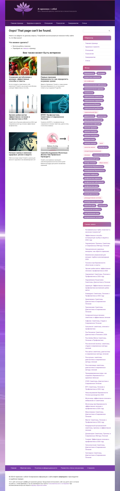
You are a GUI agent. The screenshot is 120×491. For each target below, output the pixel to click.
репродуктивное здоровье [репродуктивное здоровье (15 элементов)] (93, 202)
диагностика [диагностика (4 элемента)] (102, 116)
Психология (60, 23)
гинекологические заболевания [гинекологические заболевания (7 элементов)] (95, 85)
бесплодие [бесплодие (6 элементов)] (101, 73)
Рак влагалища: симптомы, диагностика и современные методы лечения (95, 367)
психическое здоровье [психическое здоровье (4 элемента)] (92, 190)
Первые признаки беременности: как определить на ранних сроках (54, 79)
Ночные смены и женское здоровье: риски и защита (20, 154)
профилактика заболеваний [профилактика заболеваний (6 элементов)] (94, 182)
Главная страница (17, 23)
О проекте (90, 468)
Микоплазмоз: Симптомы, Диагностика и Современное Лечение (95, 414)
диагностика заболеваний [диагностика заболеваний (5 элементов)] (93, 120)
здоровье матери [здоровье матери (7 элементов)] (90, 143)
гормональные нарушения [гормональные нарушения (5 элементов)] (93, 100)
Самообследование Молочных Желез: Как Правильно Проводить (54, 155)
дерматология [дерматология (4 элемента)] (89, 116)
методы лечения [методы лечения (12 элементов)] (90, 163)
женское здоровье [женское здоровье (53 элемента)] (90, 128)
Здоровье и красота (34, 23)
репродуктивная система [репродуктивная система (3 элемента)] (92, 198)
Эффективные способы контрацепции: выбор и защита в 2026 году (97, 238)
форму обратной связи (39, 485)
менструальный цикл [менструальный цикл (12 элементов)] (91, 159)
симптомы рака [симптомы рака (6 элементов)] (89, 205)
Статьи (84, 23)
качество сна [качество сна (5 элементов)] (103, 147)
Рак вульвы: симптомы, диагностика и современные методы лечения (95, 359)
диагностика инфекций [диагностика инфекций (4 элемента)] (92, 124)
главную (26, 48)
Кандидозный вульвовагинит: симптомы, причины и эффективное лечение (98, 428)
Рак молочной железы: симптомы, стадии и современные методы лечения (97, 346)
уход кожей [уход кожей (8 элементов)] (102, 205)
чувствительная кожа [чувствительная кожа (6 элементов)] (91, 213)
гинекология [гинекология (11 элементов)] (88, 93)
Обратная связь (25, 468)
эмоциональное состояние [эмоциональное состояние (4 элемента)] (93, 217)
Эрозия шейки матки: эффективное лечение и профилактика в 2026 (19, 117)
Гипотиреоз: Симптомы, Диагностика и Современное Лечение (95, 455)
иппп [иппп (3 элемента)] (101, 143)
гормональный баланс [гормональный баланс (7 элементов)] (92, 104)
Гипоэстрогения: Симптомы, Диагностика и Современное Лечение (95, 447)
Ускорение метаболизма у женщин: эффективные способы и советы (20, 79)
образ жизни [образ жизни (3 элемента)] (103, 163)
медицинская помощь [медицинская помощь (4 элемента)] (101, 155)
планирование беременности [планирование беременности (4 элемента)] (94, 170)
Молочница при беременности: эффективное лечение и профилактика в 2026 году (96, 406)
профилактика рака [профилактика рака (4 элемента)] (91, 186)
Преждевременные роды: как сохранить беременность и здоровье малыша (96, 375)
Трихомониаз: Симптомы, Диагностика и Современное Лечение (95, 309)
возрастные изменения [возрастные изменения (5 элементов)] (92, 77)
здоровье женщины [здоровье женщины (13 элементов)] (91, 135)
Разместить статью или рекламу (72, 468)
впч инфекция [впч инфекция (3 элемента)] (89, 81)
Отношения (48, 23)
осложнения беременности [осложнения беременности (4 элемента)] (93, 167)
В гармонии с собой (47, 9)
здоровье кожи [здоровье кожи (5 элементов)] (89, 139)
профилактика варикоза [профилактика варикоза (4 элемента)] (92, 178)
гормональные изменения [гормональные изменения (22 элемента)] (93, 96)
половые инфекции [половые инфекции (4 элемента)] (91, 174)
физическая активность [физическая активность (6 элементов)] (92, 209)
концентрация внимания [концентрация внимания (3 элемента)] (92, 151)
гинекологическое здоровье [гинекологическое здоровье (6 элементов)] (94, 89)
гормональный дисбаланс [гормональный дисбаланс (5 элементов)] (93, 108)
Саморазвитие (73, 23)
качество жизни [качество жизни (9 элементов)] (89, 147)
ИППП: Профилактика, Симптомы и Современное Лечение (52, 117)
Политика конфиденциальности (46, 468)
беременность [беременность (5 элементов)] (89, 73)
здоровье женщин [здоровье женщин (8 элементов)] (90, 131)
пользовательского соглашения (58, 483)
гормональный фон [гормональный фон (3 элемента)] (90, 112)
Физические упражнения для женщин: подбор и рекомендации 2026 (97, 257)
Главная (13, 468)
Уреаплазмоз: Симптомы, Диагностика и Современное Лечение (95, 301)
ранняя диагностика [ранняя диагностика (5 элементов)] (91, 194)
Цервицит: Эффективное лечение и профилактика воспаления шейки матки (97, 288)
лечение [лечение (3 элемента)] (87, 155)
